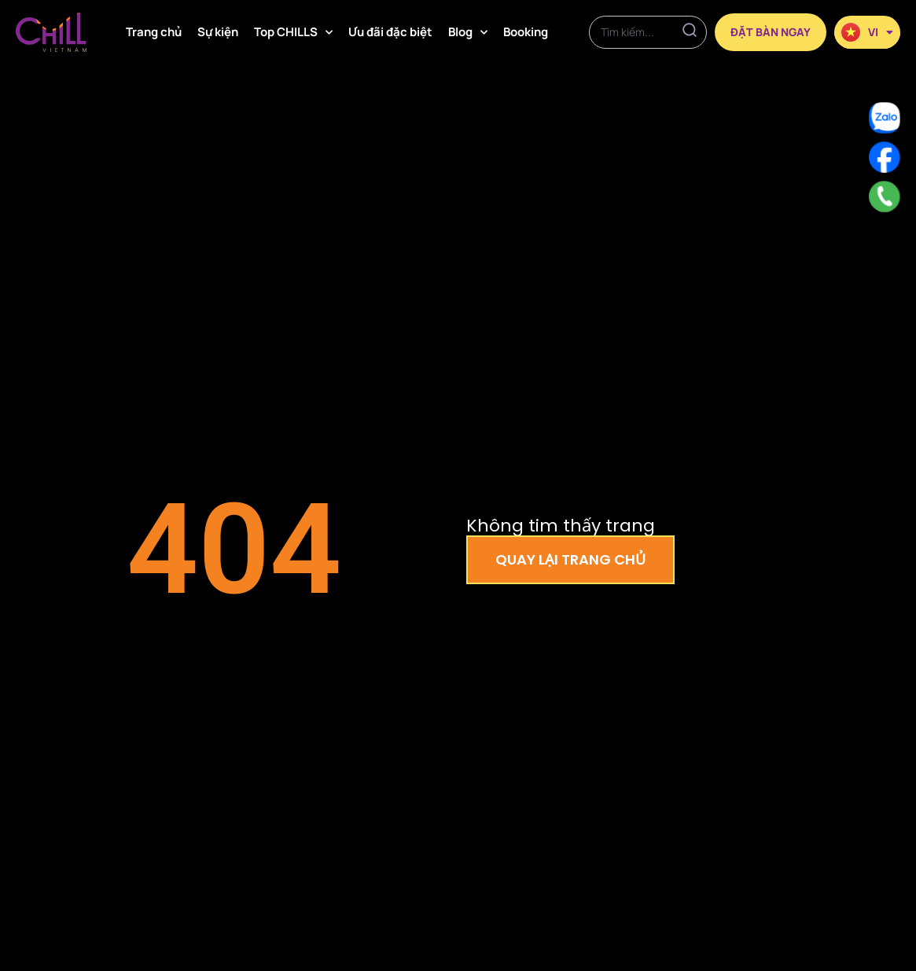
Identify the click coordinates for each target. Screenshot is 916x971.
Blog (467, 32)
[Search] (689, 32)
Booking (525, 32)
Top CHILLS (293, 32)
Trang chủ (154, 32)
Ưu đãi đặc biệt (390, 32)
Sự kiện (217, 32)
